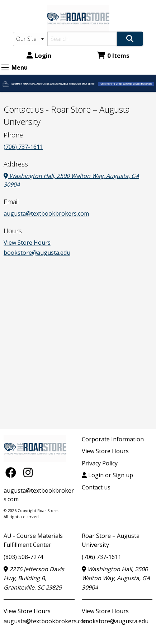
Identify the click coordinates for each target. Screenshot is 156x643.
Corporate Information (113, 439)
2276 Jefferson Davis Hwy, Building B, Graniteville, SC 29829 (34, 578)
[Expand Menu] (5, 67)
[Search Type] (30, 39)
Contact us (96, 487)
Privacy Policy (100, 463)
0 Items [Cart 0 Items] (113, 55)
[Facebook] (12, 472)
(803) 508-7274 (23, 557)
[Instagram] (28, 472)
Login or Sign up (107, 475)
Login (39, 55)
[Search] (82, 39)
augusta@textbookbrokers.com (46, 213)
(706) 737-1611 (23, 147)
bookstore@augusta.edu (37, 253)
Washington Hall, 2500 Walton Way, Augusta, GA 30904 (116, 578)
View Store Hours (27, 243)
